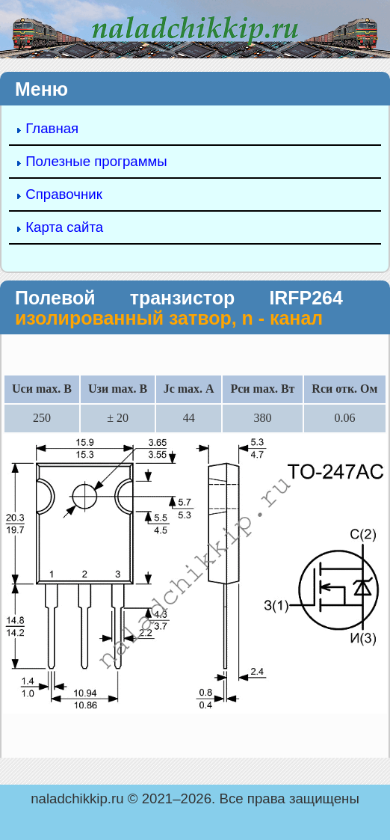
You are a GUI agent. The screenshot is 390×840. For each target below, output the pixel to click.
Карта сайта (64, 227)
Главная (51, 128)
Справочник (63, 194)
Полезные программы (96, 161)
